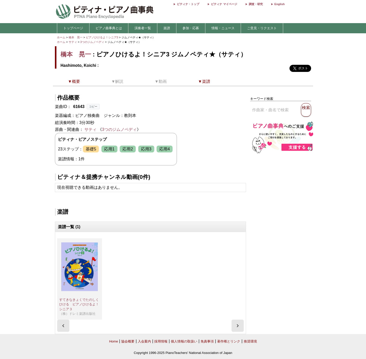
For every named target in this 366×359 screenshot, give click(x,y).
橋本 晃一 (76, 37)
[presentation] (63, 326)
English (279, 4)
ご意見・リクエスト (262, 28)
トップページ (73, 28)
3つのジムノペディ (92, 41)
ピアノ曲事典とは (109, 28)
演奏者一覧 (142, 28)
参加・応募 (190, 28)
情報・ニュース (223, 28)
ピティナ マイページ (224, 4)
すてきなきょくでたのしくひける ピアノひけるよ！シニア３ (79, 304)
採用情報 (160, 341)
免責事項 (207, 341)
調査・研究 (256, 4)
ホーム (61, 37)
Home (113, 341)
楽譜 (166, 28)
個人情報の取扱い (184, 341)
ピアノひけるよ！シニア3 (102, 37)
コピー (93, 106)
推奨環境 (250, 341)
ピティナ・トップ (188, 4)
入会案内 (144, 341)
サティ (73, 41)
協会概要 (127, 341)
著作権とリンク (228, 341)
